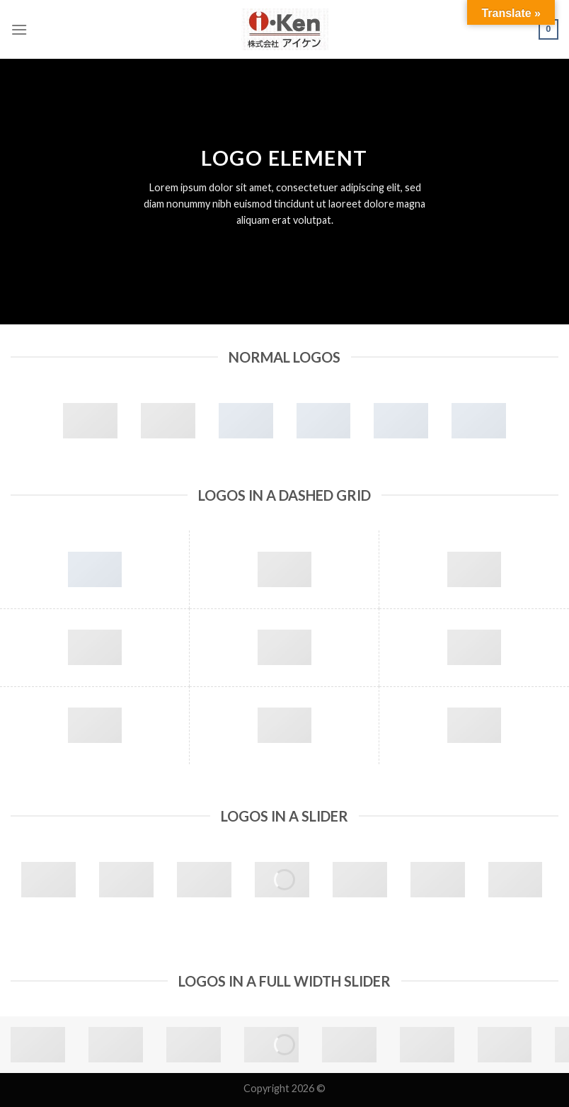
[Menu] (19, 29)
